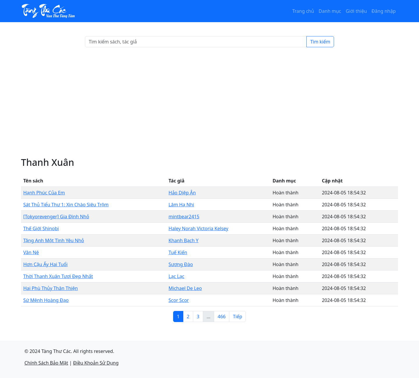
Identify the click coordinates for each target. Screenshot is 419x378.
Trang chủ (303, 11)
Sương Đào (180, 264)
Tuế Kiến (177, 252)
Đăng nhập (384, 11)
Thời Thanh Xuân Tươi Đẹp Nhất (58, 276)
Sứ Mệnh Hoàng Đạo (46, 300)
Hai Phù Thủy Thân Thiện (50, 288)
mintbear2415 (183, 216)
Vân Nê (31, 252)
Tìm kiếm (320, 41)
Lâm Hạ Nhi (181, 204)
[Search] (196, 41)
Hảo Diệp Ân (182, 192)
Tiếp (237, 316)
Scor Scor (178, 300)
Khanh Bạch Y (183, 240)
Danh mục (330, 11)
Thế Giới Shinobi (41, 228)
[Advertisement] (209, 102)
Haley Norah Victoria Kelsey (198, 228)
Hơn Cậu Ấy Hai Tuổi (45, 264)
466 (222, 316)
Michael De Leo (185, 288)
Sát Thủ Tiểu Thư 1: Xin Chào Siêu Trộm (66, 204)
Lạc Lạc (176, 276)
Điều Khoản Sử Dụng (95, 363)
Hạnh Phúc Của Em (44, 192)
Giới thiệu (356, 11)
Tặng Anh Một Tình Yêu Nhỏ (53, 240)
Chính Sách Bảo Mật (46, 363)
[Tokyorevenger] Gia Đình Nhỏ (56, 216)
